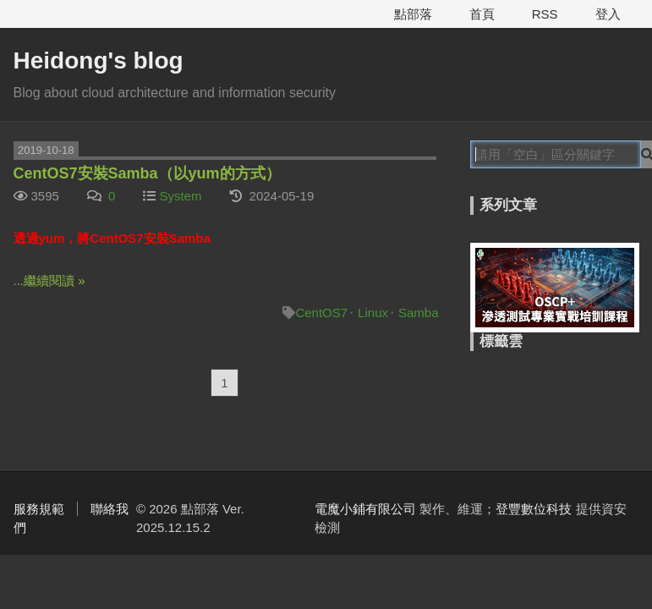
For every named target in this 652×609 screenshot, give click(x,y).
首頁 (482, 14)
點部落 (413, 14)
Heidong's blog (99, 60)
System (180, 196)
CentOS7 (321, 312)
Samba (418, 312)
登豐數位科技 (534, 509)
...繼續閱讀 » (49, 280)
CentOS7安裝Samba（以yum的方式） (147, 173)
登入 (608, 14)
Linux (373, 312)
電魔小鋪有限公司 (365, 509)
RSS (545, 14)
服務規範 (39, 509)
